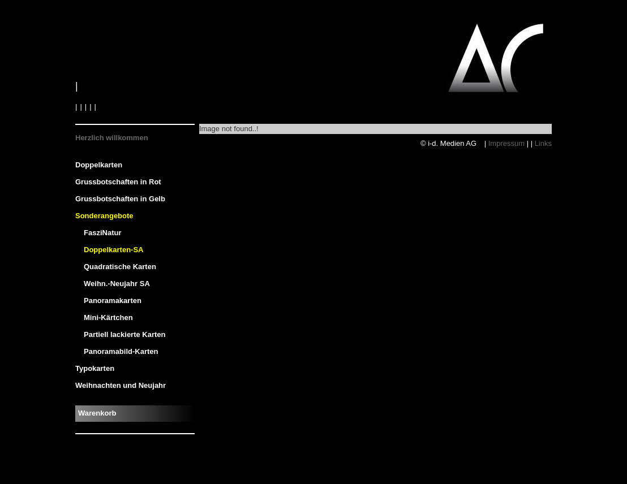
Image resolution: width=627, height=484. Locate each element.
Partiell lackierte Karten (125, 334)
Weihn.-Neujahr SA (117, 283)
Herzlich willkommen (111, 137)
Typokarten (94, 368)
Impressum (506, 143)
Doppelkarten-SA (113, 249)
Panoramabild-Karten (121, 351)
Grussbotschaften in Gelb (120, 199)
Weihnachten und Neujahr (120, 385)
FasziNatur (102, 232)
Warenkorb (97, 413)
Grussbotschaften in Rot (118, 182)
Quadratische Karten (120, 266)
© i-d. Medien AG (449, 143)
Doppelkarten (98, 165)
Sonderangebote (104, 215)
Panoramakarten (112, 300)
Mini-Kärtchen (108, 317)
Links (543, 143)
